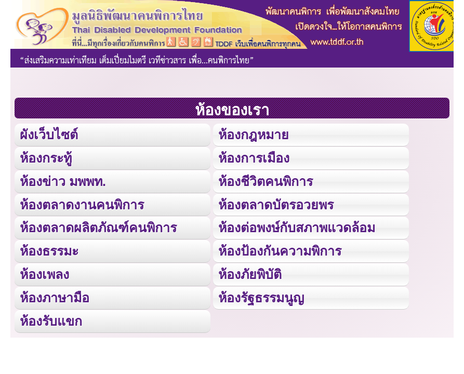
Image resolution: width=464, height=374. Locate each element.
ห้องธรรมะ (49, 251)
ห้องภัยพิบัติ (250, 274)
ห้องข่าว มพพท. (63, 181)
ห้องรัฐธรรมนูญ (261, 297)
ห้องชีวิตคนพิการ (265, 181)
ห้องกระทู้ (46, 158)
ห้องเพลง (44, 274)
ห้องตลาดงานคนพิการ (82, 204)
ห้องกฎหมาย (253, 134)
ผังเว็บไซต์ (49, 134)
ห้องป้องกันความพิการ (279, 251)
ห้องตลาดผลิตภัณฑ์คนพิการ (98, 227)
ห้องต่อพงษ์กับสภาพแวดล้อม (296, 227)
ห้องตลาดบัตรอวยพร (276, 204)
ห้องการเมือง (253, 158)
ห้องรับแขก (51, 321)
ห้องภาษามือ (54, 297)
